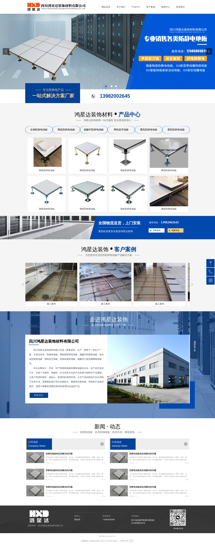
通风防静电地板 (148, 129)
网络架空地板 (121, 129)
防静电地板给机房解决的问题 (59, 454)
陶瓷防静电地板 (66, 129)
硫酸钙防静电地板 (94, 129)
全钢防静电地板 (39, 129)
